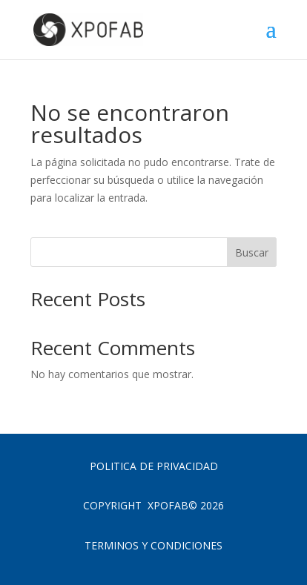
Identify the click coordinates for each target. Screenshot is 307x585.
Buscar (251, 252)
